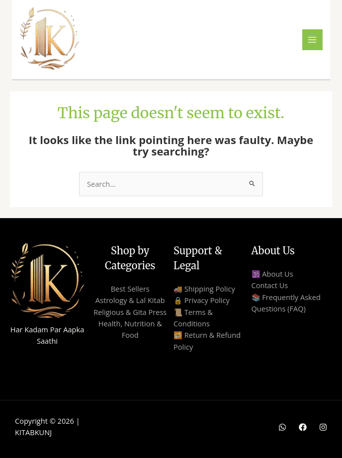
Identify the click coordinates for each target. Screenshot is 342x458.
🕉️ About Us (272, 274)
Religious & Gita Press (130, 312)
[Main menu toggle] (312, 39)
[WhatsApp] (282, 427)
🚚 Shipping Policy (204, 289)
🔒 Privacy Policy (201, 300)
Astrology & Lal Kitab (130, 300)
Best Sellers (130, 289)
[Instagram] (323, 427)
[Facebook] (303, 427)
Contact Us (270, 285)
